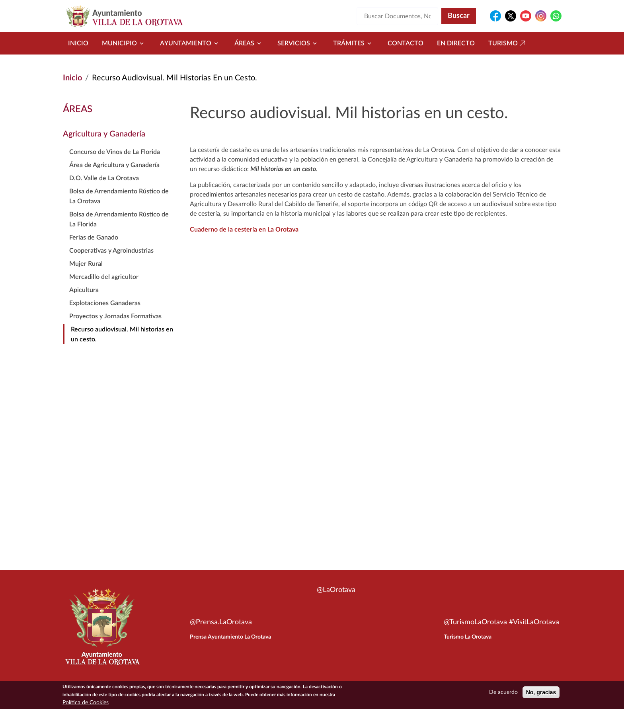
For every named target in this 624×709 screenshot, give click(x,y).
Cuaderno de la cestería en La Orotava (244, 229)
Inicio (78, 43)
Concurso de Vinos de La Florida (114, 152)
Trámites (353, 43)
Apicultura (84, 290)
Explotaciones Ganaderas (104, 303)
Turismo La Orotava (467, 637)
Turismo (507, 43)
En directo (456, 43)
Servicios (298, 43)
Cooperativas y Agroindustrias (111, 250)
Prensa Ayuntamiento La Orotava (230, 637)
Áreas (249, 43)
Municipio (124, 43)
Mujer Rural (86, 264)
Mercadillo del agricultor (103, 277)
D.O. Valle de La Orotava (104, 178)
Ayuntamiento (190, 43)
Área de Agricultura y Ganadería (114, 165)
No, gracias (541, 692)
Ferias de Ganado (93, 237)
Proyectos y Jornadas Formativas (115, 316)
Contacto (405, 43)
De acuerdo (503, 692)
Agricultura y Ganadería (104, 134)
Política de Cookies (85, 702)
